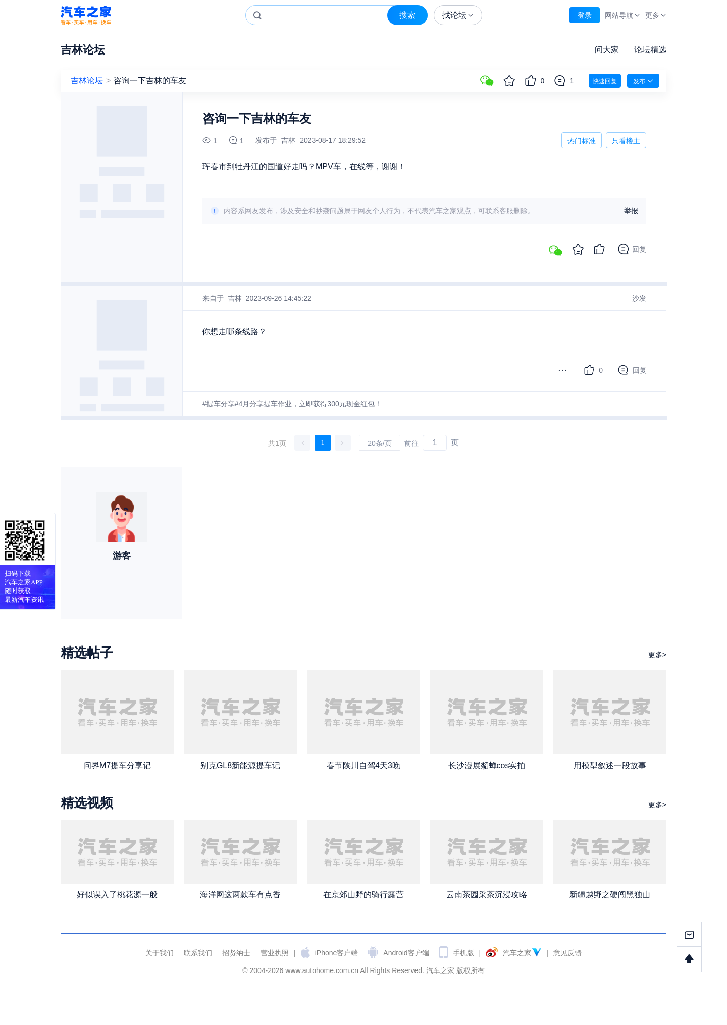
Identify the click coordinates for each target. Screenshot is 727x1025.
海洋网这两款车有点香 (240, 894)
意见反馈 (567, 953)
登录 (585, 15)
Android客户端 (406, 953)
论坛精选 (650, 49)
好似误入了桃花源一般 (117, 894)
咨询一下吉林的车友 (150, 80)
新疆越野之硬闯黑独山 (609, 894)
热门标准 (581, 142)
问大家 (607, 49)
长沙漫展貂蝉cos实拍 (487, 765)
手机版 (463, 953)
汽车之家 (86, 15)
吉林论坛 (83, 49)
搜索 (407, 15)
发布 (643, 81)
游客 (122, 556)
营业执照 (275, 953)
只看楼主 (626, 141)
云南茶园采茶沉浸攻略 (486, 894)
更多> (657, 655)
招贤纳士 (236, 953)
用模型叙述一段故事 (610, 765)
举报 (631, 210)
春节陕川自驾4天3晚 (363, 765)
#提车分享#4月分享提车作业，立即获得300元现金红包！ (292, 404)
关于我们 (159, 953)
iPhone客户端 (336, 953)
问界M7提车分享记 (117, 765)
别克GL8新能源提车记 (240, 765)
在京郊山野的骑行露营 (363, 894)
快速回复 (605, 81)
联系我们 (198, 953)
